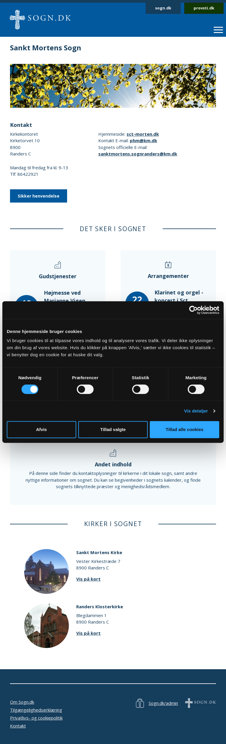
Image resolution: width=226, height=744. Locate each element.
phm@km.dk (143, 140)
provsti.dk (204, 8)
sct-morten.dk (143, 134)
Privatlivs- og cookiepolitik (36, 718)
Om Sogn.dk (22, 702)
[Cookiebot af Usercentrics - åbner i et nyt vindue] (193, 310)
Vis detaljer (196, 410)
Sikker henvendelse (38, 196)
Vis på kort (88, 579)
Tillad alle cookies (184, 429)
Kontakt (18, 726)
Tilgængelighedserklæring (36, 710)
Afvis (41, 429)
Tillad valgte (113, 429)
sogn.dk (163, 8)
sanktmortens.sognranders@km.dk (137, 154)
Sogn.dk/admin (163, 703)
